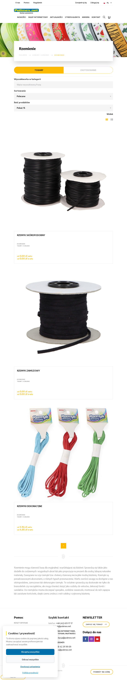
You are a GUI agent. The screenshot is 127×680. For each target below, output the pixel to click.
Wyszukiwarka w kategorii (27, 79)
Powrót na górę (101, 672)
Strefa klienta (72, 17)
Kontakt (96, 17)
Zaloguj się (94, 3)
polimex (23, 55)
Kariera (85, 17)
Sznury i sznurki (40, 55)
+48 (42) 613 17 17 (64, 623)
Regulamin (37, 3)
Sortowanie (20, 91)
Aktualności (56, 17)
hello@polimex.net (63, 650)
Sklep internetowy (38, 17)
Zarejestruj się (81, 3)
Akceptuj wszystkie (30, 652)
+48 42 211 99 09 (63, 646)
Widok (110, 114)
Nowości (21, 17)
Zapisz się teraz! (96, 624)
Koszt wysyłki (23, 623)
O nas (17, 3)
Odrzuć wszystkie (30, 660)
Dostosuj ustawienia (30, 667)
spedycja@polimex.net (65, 637)
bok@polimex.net (63, 626)
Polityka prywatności (30, 673)
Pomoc (27, 3)
